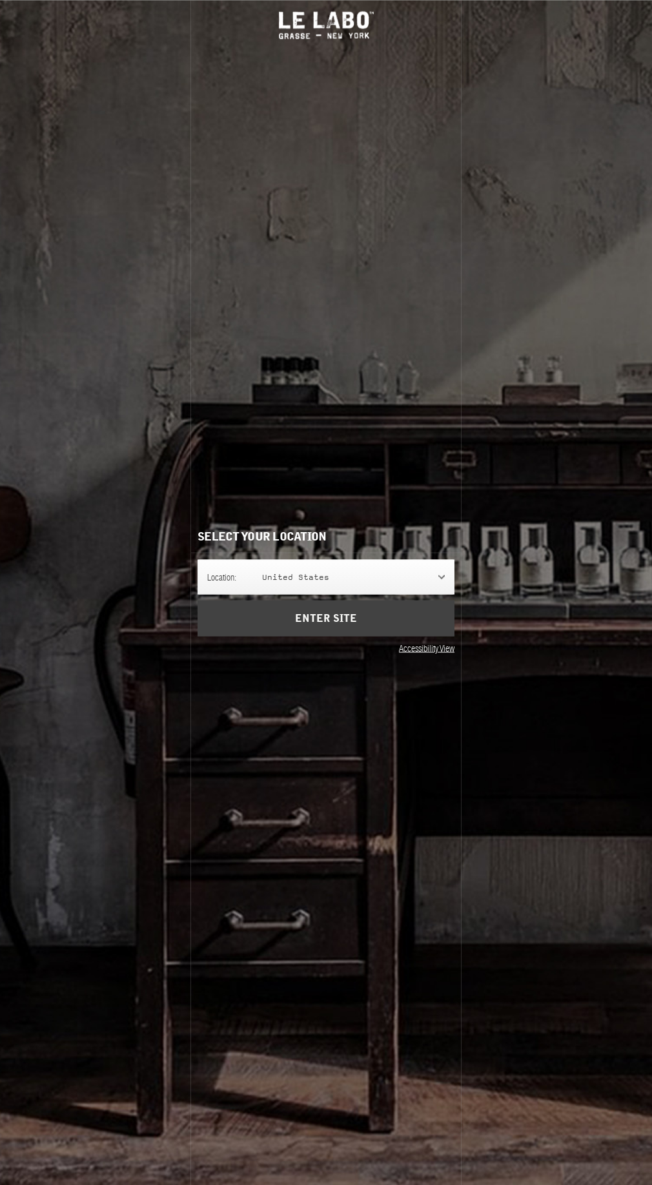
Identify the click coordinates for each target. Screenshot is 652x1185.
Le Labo (326, 25)
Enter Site (326, 618)
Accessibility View (426, 648)
